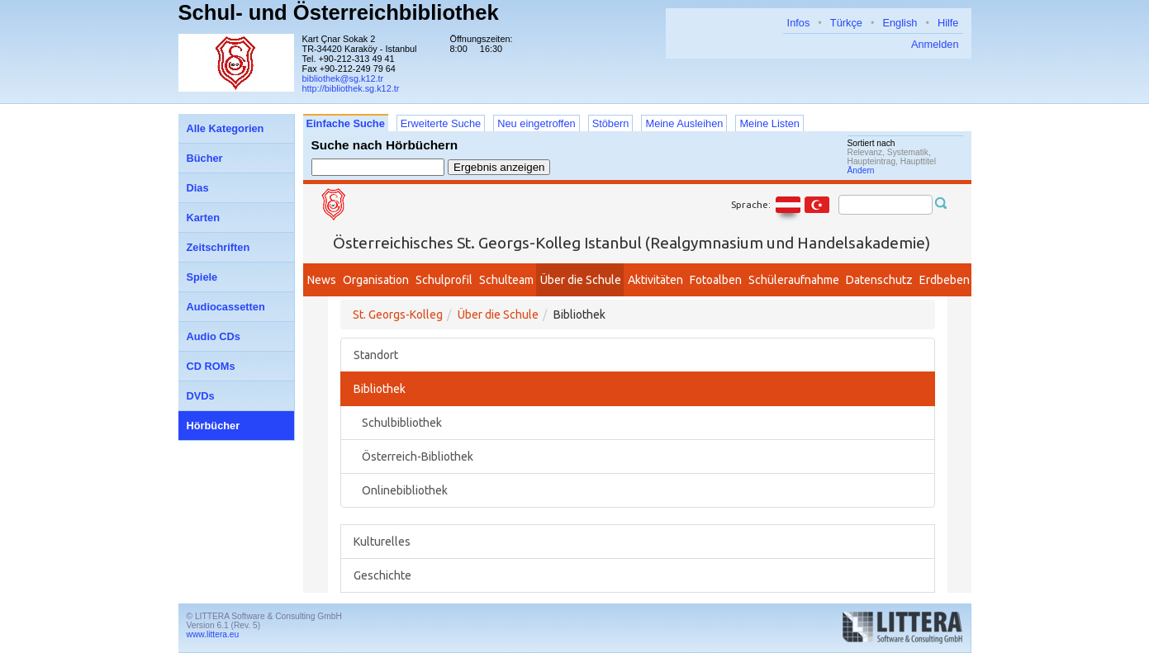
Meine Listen (769, 123)
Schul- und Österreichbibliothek (338, 12)
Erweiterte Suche (441, 123)
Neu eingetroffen (536, 123)
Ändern (861, 170)
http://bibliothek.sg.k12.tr (351, 88)
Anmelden (935, 44)
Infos (798, 23)
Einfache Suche (345, 123)
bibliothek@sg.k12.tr (343, 78)
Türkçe (846, 23)
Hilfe (948, 23)
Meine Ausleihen (684, 123)
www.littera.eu (213, 634)
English (899, 23)
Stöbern (610, 123)
